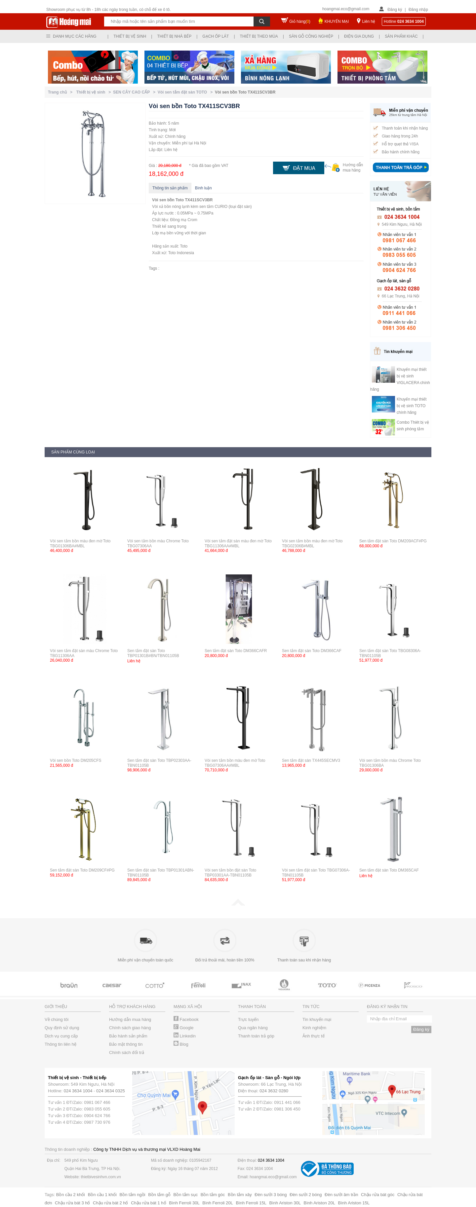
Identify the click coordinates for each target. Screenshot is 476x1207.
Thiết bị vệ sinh (129, 36)
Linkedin (185, 1035)
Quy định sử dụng (62, 1027)
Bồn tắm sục (186, 1194)
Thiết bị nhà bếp (174, 36)
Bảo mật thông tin (125, 1044)
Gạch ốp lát (215, 36)
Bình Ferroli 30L (184, 1202)
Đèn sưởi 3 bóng (271, 1194)
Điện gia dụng (359, 36)
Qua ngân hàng (253, 1027)
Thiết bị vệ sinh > (94, 92)
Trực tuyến (248, 1019)
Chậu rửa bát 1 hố (148, 1202)
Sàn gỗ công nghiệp (311, 36)
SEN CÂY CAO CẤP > (135, 92)
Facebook (186, 1019)
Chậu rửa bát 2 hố (110, 1202)
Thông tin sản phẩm (170, 188)
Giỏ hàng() (299, 21)
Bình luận (203, 188)
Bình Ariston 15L (354, 1202)
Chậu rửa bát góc (377, 1194)
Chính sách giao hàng (130, 1027)
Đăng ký (394, 9)
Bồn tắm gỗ (159, 1194)
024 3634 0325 (110, 1090)
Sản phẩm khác (401, 36)
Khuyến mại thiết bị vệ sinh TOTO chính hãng (411, 406)
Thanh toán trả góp (256, 1035)
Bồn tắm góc (213, 1194)
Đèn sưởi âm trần (341, 1194)
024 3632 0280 (273, 1090)
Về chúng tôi (56, 1019)
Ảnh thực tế (313, 1035)
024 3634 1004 (78, 1090)
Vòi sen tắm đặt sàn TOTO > (186, 92)
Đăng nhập (418, 9)
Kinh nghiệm (314, 1027)
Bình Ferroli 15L (251, 1202)
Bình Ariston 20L (319, 1202)
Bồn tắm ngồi (132, 1194)
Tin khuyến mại (316, 1019)
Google (184, 1027)
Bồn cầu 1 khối (102, 1194)
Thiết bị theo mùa (259, 36)
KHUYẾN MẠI (337, 21)
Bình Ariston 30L (285, 1202)
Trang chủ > (61, 92)
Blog (181, 1044)
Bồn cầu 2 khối (70, 1194)
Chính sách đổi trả (126, 1052)
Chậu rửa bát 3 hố (72, 1202)
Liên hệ (368, 21)
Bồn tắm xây (240, 1194)
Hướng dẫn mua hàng (130, 1019)
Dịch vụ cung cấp (61, 1035)
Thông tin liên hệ (60, 1044)
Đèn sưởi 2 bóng (306, 1194)
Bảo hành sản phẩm (128, 1035)
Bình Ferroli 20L (217, 1202)
